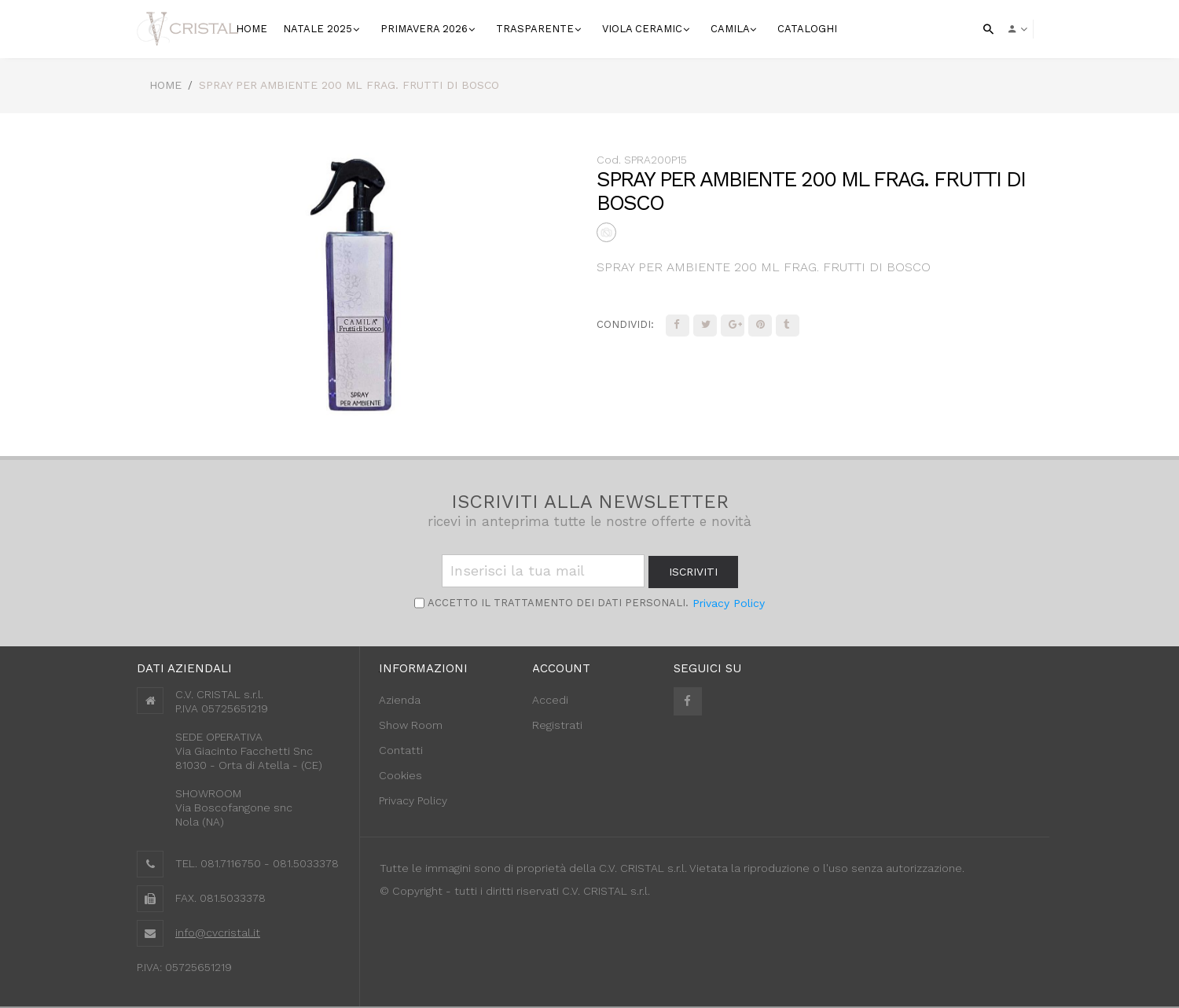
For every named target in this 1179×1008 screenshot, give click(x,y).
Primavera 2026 (425, 29)
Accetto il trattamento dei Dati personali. (556, 603)
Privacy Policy (728, 603)
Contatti (401, 750)
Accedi (550, 699)
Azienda (400, 699)
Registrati (557, 725)
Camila (731, 29)
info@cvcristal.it (217, 932)
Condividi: (625, 324)
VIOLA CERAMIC (643, 29)
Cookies (400, 775)
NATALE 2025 (319, 29)
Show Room (411, 725)
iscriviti (693, 571)
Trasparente (536, 29)
